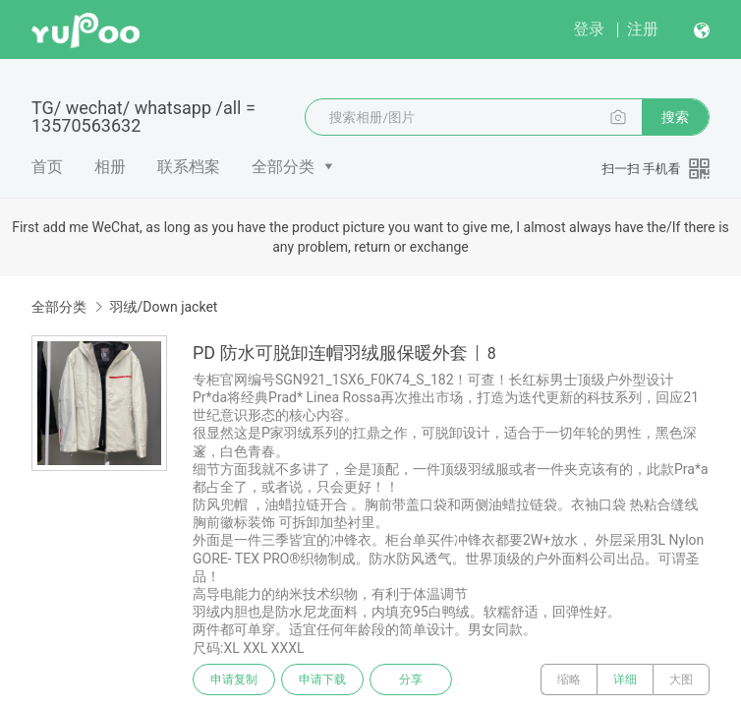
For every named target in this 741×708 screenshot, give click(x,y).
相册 (110, 166)
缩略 (569, 679)
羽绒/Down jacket (163, 307)
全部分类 (283, 166)
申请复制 (233, 679)
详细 (625, 679)
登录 (588, 29)
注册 (642, 29)
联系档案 (188, 166)
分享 (411, 679)
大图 (681, 679)
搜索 (675, 117)
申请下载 (322, 679)
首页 (47, 166)
